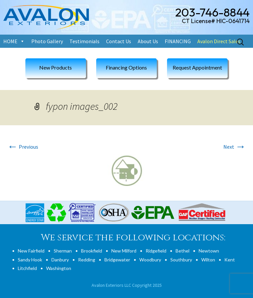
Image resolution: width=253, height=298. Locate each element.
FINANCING (178, 41)
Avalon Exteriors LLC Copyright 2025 (127, 285)
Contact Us (118, 41)
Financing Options (126, 67)
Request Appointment (197, 67)
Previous (22, 146)
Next (234, 146)
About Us (148, 41)
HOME (10, 41)
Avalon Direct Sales (218, 41)
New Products (55, 67)
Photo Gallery (47, 41)
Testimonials (84, 41)
